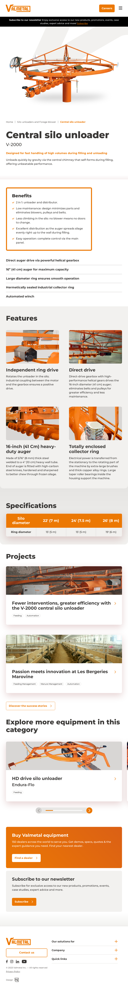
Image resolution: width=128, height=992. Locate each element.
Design (12, 980)
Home (9, 121)
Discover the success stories (31, 706)
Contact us (26, 952)
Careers (106, 8)
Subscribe (82, 23)
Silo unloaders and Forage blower (38, 121)
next (89, 811)
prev (39, 811)
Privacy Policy (13, 971)
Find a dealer (26, 858)
